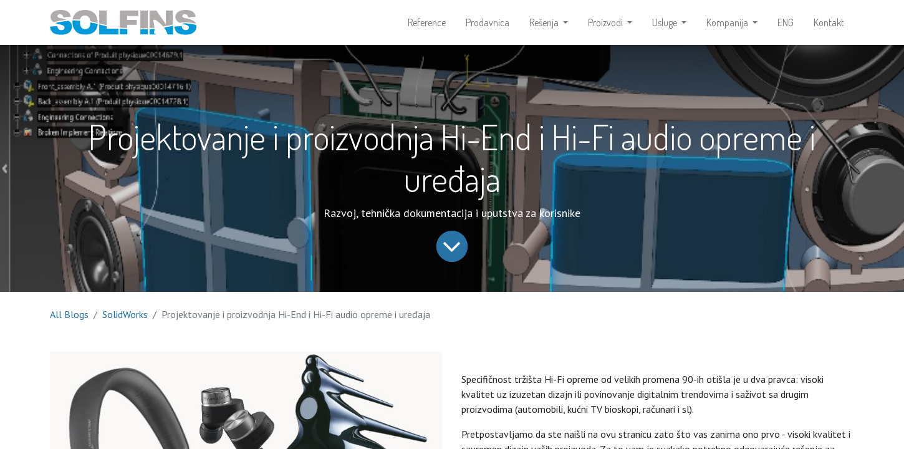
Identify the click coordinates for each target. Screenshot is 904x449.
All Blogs (69, 314)
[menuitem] (427, 22)
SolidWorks (125, 314)
